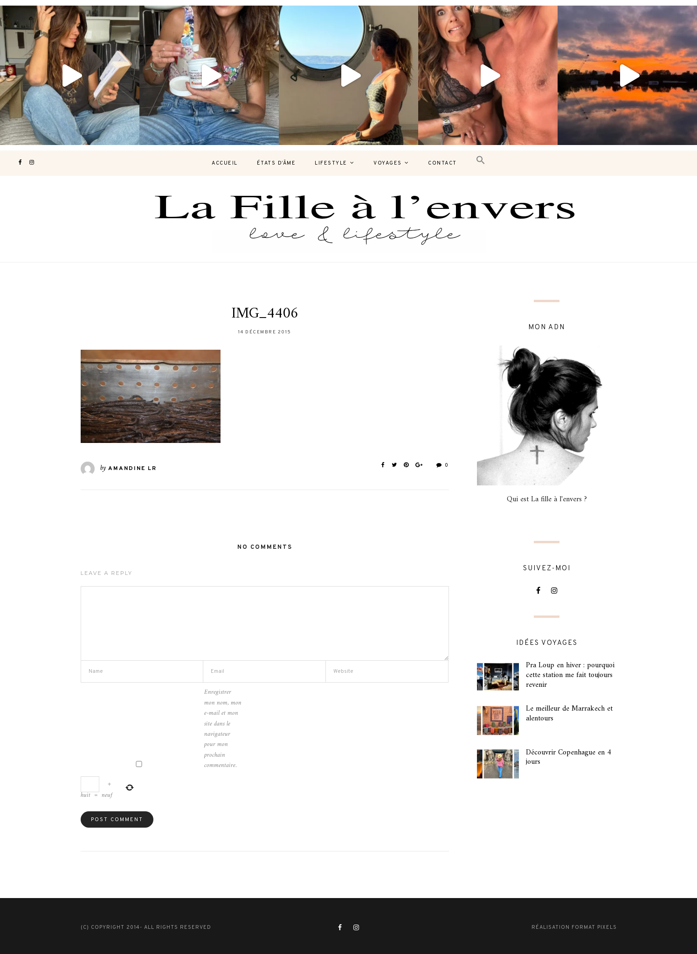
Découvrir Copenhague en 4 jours (568, 757)
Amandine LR (132, 468)
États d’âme (276, 163)
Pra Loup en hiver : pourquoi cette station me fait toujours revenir (570, 675)
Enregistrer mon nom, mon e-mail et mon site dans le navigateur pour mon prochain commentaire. (223, 729)
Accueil (225, 163)
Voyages (387, 163)
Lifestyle (331, 163)
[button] (480, 160)
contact (442, 163)
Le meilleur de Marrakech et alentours (569, 713)
